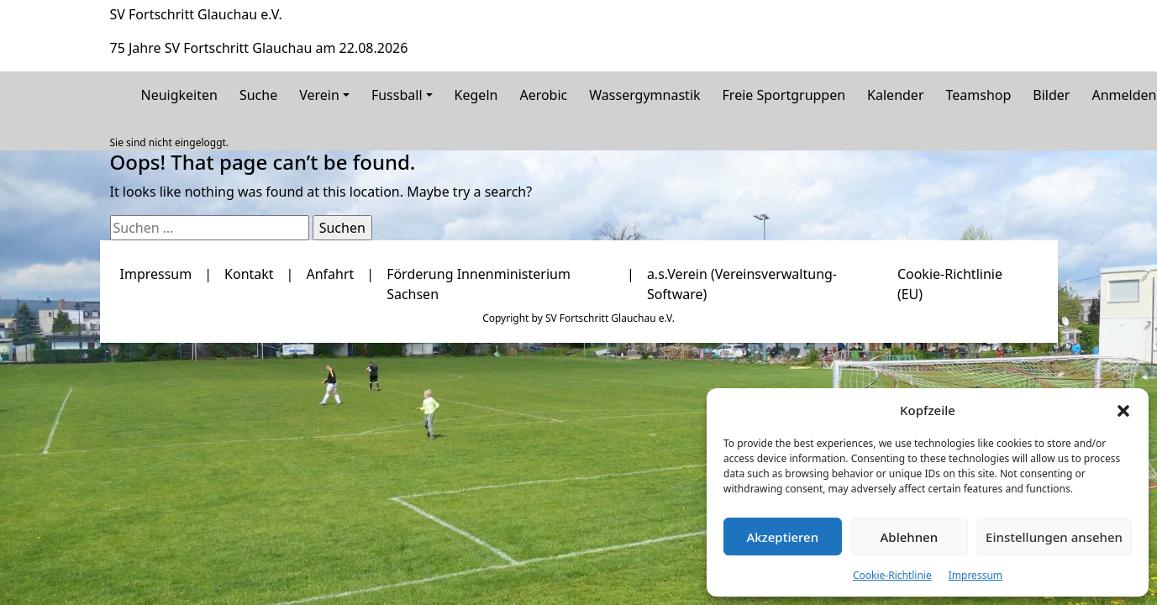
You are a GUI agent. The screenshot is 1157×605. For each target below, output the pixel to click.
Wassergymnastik (644, 95)
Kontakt (249, 274)
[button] (1123, 410)
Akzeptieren (782, 537)
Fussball (397, 95)
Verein (319, 95)
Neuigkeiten (179, 95)
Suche (258, 95)
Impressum (975, 575)
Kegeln (476, 95)
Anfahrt (330, 274)
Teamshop (979, 95)
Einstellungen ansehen (1054, 537)
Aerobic (543, 95)
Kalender (895, 95)
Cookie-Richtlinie (892, 575)
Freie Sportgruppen (784, 95)
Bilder (1051, 95)
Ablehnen (910, 537)
